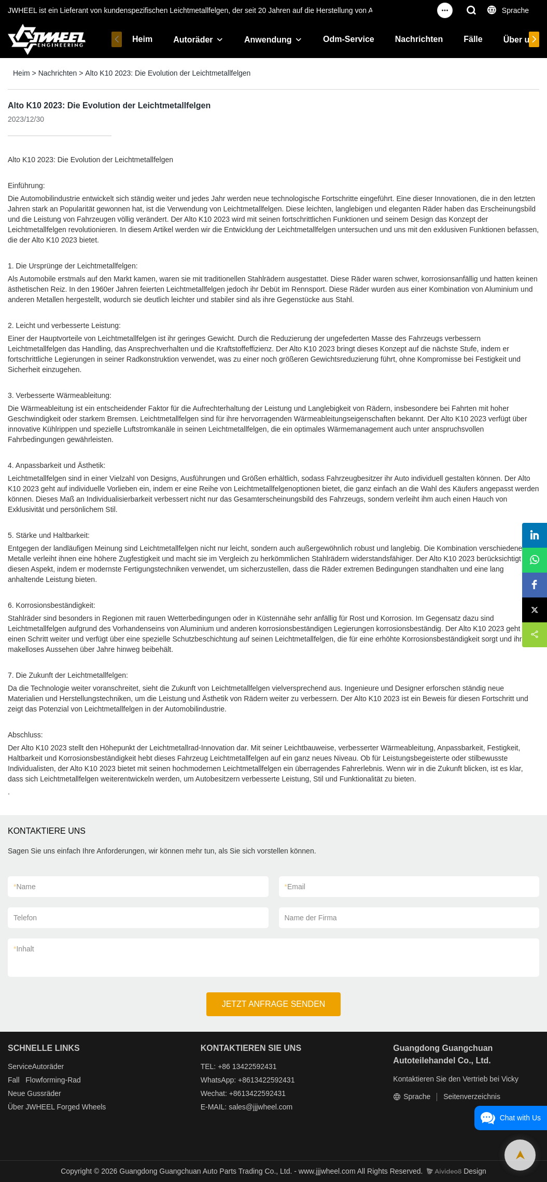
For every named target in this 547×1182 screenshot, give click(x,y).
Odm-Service (348, 39)
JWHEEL (39, 1107)
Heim (142, 39)
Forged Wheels (81, 1107)
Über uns (521, 39)
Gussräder (44, 1093)
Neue (16, 1093)
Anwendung (268, 39)
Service (20, 1066)
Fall (14, 1080)
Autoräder (193, 39)
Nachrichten (419, 39)
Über (15, 1107)
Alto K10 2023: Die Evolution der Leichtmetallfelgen (167, 73)
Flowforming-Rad (53, 1080)
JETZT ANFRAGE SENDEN (274, 1004)
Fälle (473, 39)
